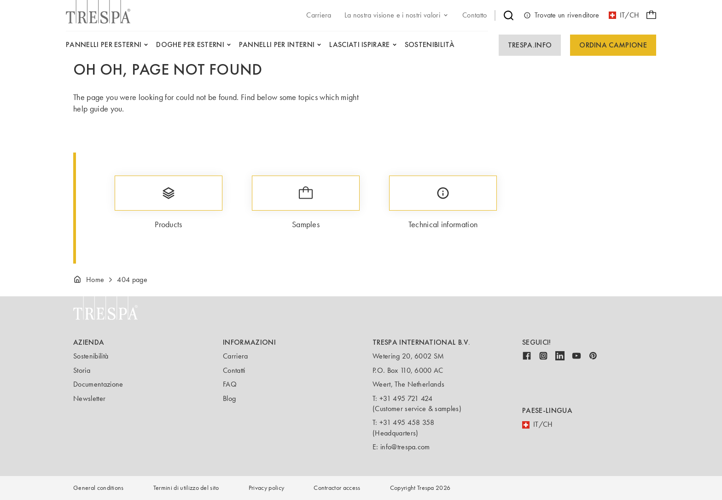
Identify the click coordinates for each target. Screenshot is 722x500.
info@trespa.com (405, 446)
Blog (229, 398)
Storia (81, 370)
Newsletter (89, 398)
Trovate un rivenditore (562, 15)
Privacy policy (266, 488)
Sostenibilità (90, 356)
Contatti (234, 370)
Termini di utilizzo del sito (186, 488)
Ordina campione (613, 45)
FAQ (230, 384)
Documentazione (98, 384)
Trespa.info (530, 45)
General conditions (98, 488)
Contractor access (337, 488)
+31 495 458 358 (407, 422)
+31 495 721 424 (406, 398)
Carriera (235, 356)
